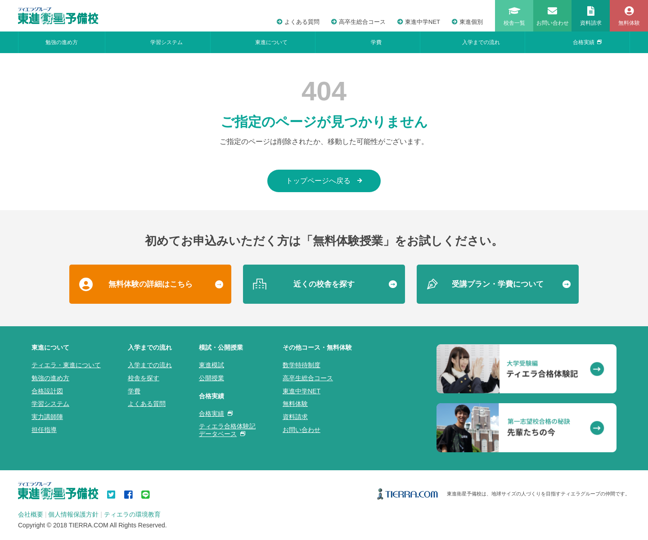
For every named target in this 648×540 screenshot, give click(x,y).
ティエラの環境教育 (132, 514)
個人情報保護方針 (73, 514)
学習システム (166, 42)
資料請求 (295, 416)
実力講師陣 (47, 416)
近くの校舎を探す (324, 284)
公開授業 (211, 378)
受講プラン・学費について (498, 284)
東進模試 (211, 365)
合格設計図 (47, 391)
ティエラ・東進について (66, 365)
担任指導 (44, 429)
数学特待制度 (301, 365)
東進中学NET (418, 21)
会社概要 (30, 514)
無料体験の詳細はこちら (150, 284)
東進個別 (467, 21)
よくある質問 (298, 21)
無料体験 (295, 403)
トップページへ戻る (324, 180)
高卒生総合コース (358, 21)
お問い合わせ (301, 429)
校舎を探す (143, 378)
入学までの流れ (481, 42)
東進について (271, 42)
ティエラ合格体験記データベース (227, 430)
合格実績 (587, 42)
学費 (376, 42)
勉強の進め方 (61, 42)
